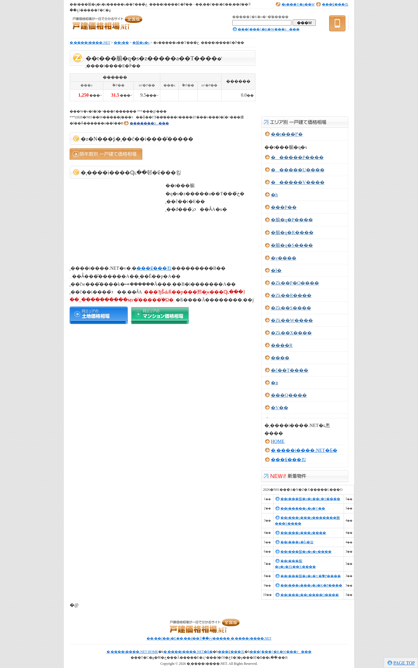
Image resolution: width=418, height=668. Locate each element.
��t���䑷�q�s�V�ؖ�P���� (310, 576)
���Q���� (289, 395)
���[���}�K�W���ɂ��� (269, 29)
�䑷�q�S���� (292, 245)
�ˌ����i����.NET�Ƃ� (304, 450)
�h (274, 194)
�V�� (279, 407)
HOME (277, 441)
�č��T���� (289, 370)
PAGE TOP (404, 662)
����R (282, 345)
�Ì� (276, 270)
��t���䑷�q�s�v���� (305, 552)
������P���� (297, 157)
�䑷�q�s (140, 43)
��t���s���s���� (303, 533)
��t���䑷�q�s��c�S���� (310, 499)
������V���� (298, 182)
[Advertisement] (138, 105)
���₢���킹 (335, 4)
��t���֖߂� (287, 134)
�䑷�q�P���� (292, 219)
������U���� (298, 169)
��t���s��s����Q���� (309, 595)
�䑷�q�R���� (292, 232)
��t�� (121, 43)
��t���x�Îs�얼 (297, 542)
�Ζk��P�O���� (295, 282)
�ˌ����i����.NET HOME (132, 652)
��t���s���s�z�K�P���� (311, 585)
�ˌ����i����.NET (90, 43)
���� (280, 357)
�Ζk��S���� (291, 307)
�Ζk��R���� (291, 295)
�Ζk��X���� (291, 332)
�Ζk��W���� (292, 320)
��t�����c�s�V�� (302, 508)
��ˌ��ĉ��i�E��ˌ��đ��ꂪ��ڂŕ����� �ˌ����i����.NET (209, 638)
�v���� (283, 258)
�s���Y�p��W (298, 4)
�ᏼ (274, 382)
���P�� (284, 207)
